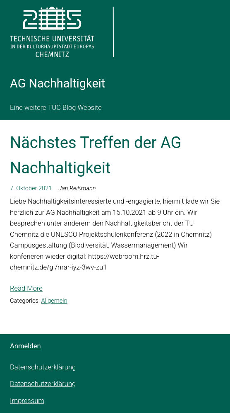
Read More (26, 288)
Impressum (27, 401)
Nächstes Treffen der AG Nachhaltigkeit (95, 155)
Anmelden (25, 346)
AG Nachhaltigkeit (57, 83)
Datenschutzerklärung (43, 367)
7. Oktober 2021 (31, 188)
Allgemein (54, 300)
